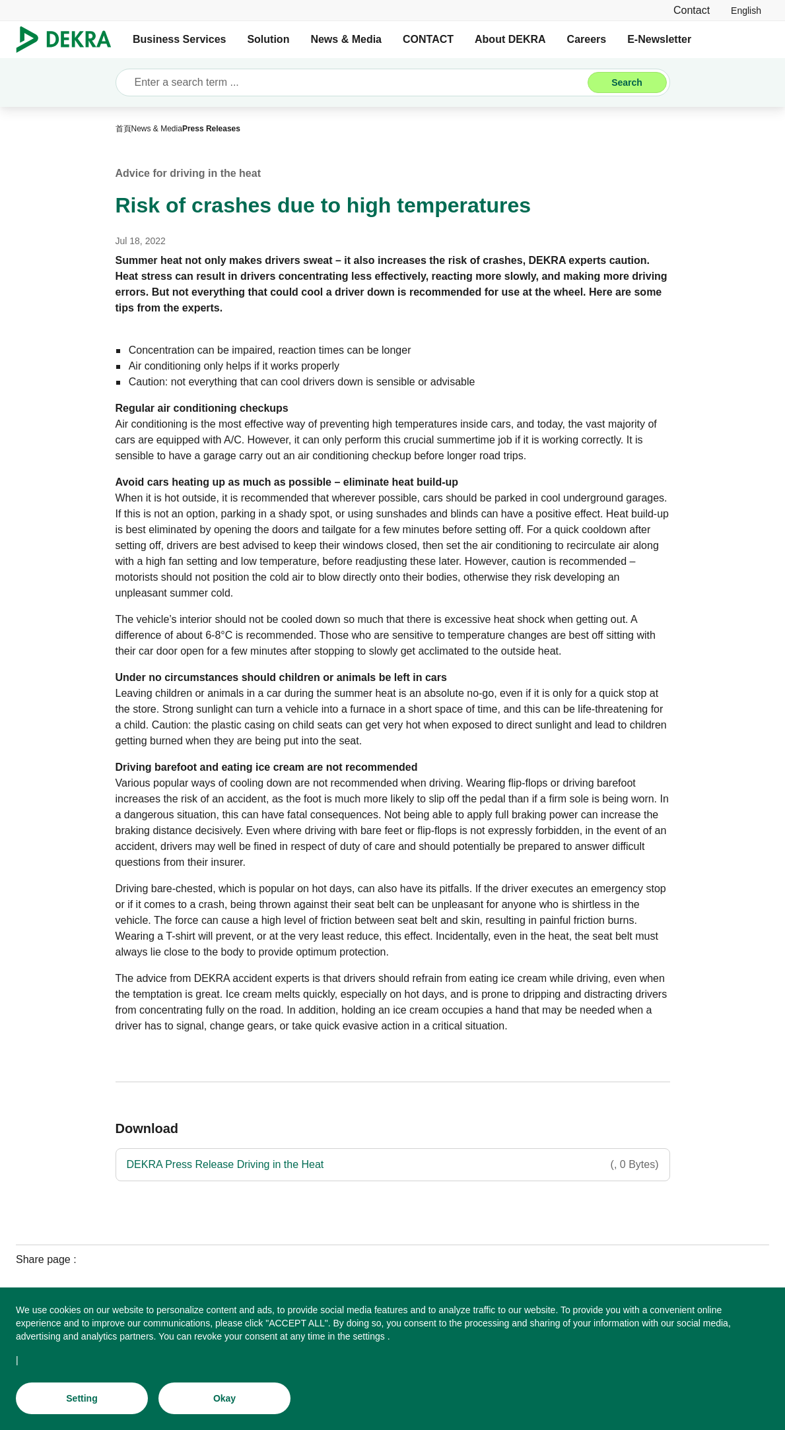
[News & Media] (156, 128)
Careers (587, 39)
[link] (746, 10)
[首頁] (123, 128)
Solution (268, 39)
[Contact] (692, 10)
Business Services (179, 39)
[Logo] (69, 39)
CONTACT (428, 39)
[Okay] (224, 1401)
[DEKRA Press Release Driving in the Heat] (393, 1164)
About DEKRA (510, 39)
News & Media (346, 39)
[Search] (627, 82)
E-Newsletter (659, 39)
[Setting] (82, 1401)
